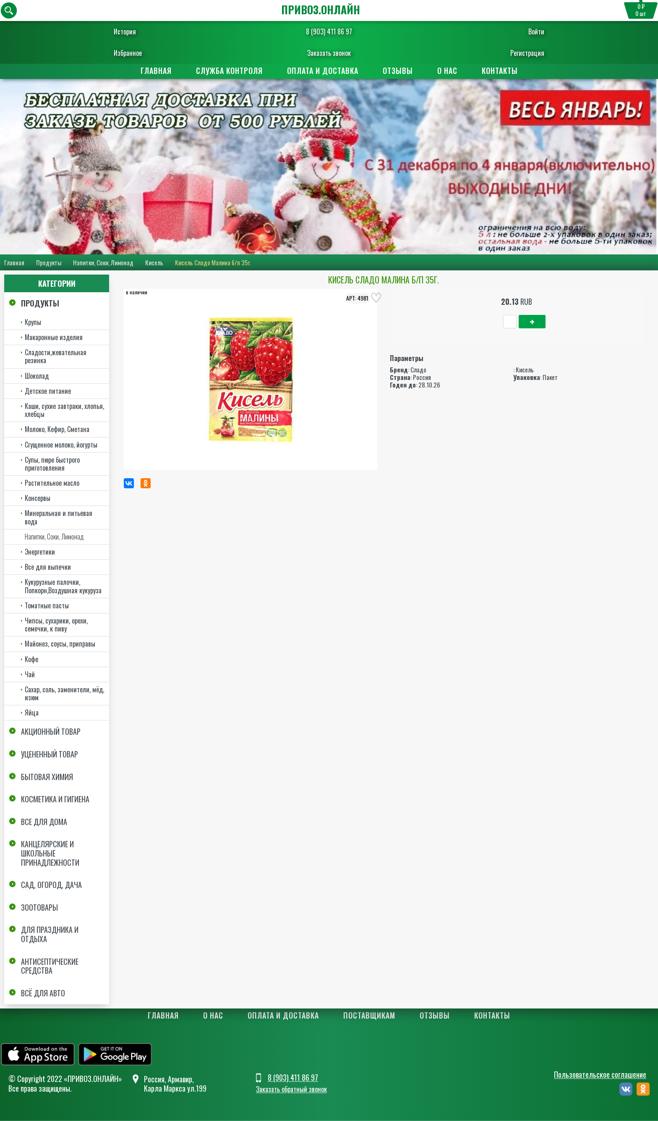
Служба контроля (229, 70)
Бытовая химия (47, 776)
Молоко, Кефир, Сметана (57, 429)
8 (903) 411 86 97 (329, 31)
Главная (156, 70)
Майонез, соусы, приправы (60, 644)
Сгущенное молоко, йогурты (61, 445)
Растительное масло (52, 483)
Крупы (33, 322)
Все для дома (44, 821)
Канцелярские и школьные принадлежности (50, 852)
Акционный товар (51, 731)
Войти (526, 31)
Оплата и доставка (322, 70)
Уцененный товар (49, 754)
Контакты (500, 70)
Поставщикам (369, 1015)
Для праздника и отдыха (49, 934)
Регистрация (517, 53)
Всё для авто (43, 992)
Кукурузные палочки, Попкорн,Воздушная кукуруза (63, 586)
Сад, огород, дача (51, 884)
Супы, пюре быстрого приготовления (52, 464)
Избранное (138, 53)
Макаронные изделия (54, 337)
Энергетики (40, 552)
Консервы (37, 498)
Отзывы (398, 70)
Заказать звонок (329, 53)
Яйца (32, 712)
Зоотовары (39, 907)
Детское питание (48, 391)
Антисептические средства (49, 966)
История (135, 31)
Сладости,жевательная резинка (55, 356)
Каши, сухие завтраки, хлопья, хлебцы (64, 410)
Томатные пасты (47, 605)
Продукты (48, 262)
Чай (30, 674)
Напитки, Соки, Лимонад (103, 262)
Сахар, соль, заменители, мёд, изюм (64, 693)
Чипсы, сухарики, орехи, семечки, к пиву (56, 625)
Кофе (31, 659)
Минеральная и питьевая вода (58, 517)
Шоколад (37, 376)
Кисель (154, 262)
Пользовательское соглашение (600, 1074)
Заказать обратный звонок (291, 1089)
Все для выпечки (48, 567)
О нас (447, 70)
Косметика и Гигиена (55, 799)
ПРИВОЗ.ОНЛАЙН (320, 9)
